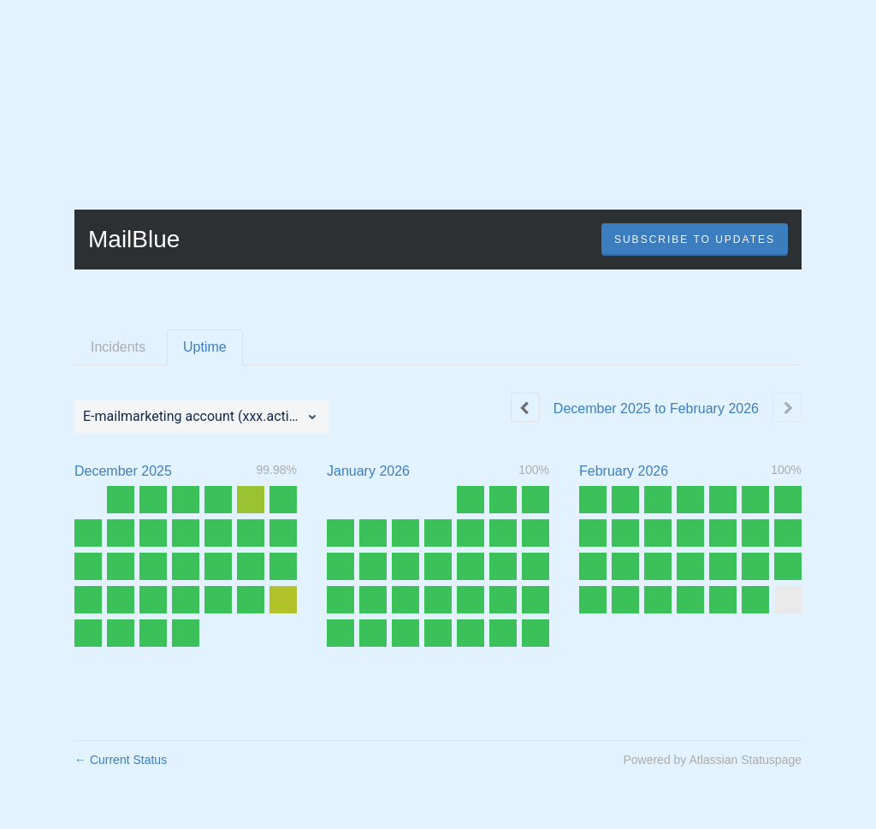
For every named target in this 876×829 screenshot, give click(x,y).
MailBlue (134, 239)
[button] (694, 239)
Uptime (205, 347)
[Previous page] (525, 407)
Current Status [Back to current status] (120, 760)
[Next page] (787, 407)
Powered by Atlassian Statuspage (712, 760)
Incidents (118, 347)
